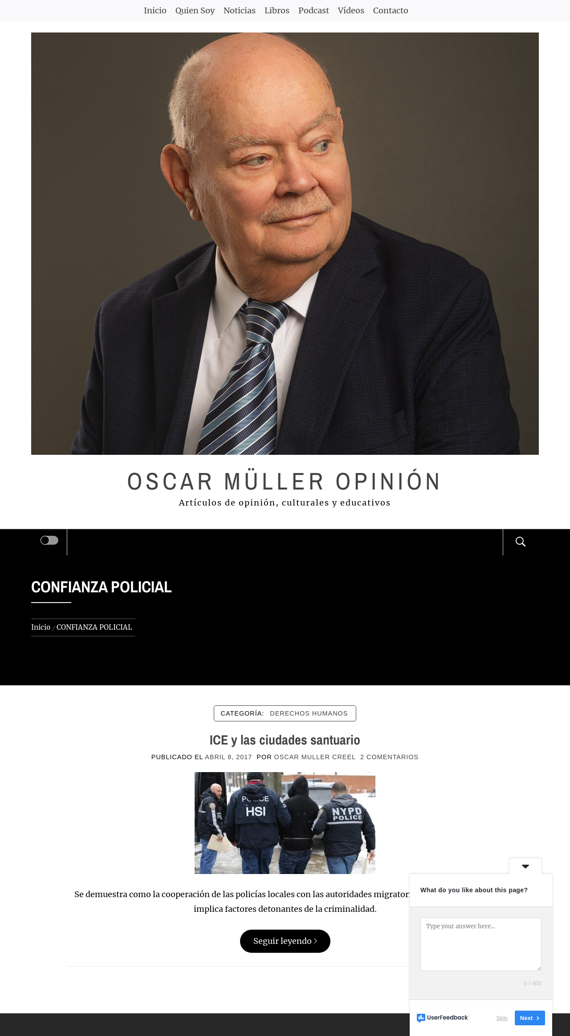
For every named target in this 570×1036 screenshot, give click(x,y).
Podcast (313, 10)
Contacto (390, 10)
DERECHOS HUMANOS (309, 713)
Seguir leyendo (285, 941)
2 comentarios (389, 757)
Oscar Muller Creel (315, 757)
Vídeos (351, 10)
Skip (502, 1018)
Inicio (155, 10)
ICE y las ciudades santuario (285, 740)
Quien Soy (195, 10)
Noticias (240, 10)
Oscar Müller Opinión (285, 481)
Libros (277, 10)
